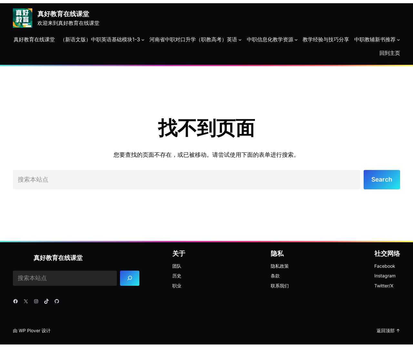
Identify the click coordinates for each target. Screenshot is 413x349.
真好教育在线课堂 (63, 14)
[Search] (130, 279)
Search (381, 180)
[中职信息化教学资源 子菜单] (296, 39)
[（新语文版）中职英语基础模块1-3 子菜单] (143, 39)
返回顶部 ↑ (388, 331)
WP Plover (29, 331)
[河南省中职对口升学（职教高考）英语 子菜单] (240, 39)
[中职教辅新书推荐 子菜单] (398, 39)
